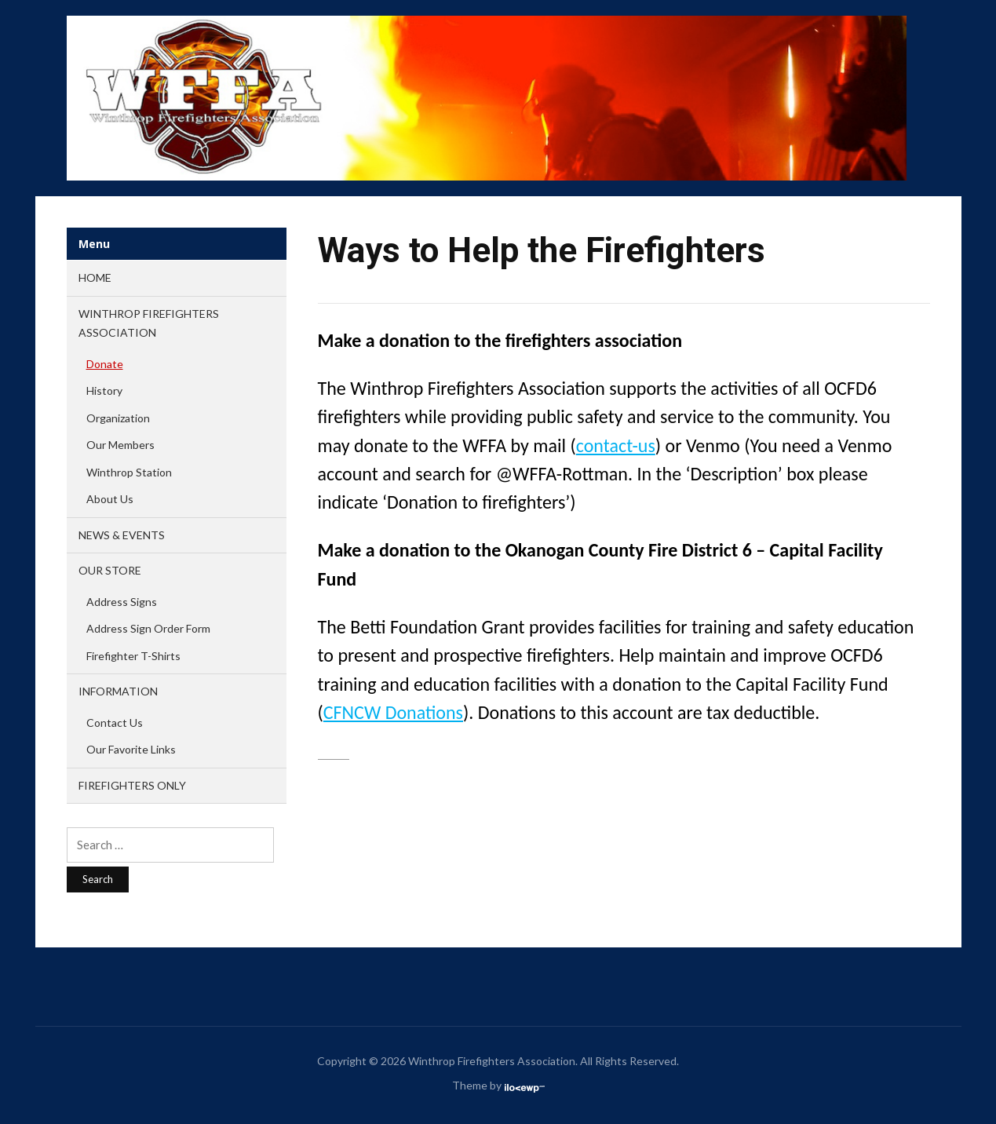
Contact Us (114, 722)
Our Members (120, 444)
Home (94, 277)
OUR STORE (109, 570)
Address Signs (121, 601)
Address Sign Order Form (148, 628)
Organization (118, 418)
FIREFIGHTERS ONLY (132, 785)
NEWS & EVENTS (121, 535)
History (104, 390)
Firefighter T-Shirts (133, 655)
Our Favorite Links (131, 749)
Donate (104, 363)
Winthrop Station (129, 472)
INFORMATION (118, 691)
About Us (109, 498)
